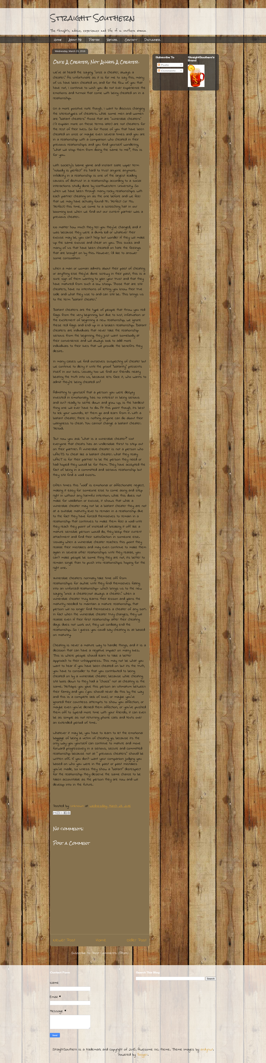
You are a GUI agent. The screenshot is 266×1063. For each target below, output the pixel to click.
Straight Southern (92, 18)
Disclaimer (152, 40)
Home (58, 40)
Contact (131, 40)
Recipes (112, 40)
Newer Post (64, 940)
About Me (75, 40)
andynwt (206, 1049)
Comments (166, 70)
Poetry (94, 40)
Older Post (136, 940)
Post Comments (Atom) (110, 953)
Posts (163, 64)
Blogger (142, 1054)
